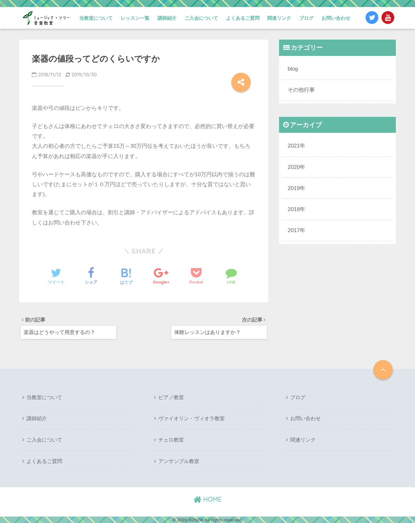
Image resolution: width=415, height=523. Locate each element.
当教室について (96, 18)
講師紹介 (167, 18)
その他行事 (301, 90)
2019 (293, 187)
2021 (293, 145)
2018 (293, 208)
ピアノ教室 (171, 397)
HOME (207, 499)
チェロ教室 (171, 440)
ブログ (306, 18)
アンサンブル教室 (178, 461)
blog (293, 68)
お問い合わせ (335, 18)
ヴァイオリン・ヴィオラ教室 (191, 419)
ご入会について (201, 18)
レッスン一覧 (135, 18)
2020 (293, 166)
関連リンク (279, 18)
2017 (293, 229)
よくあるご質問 (243, 18)
